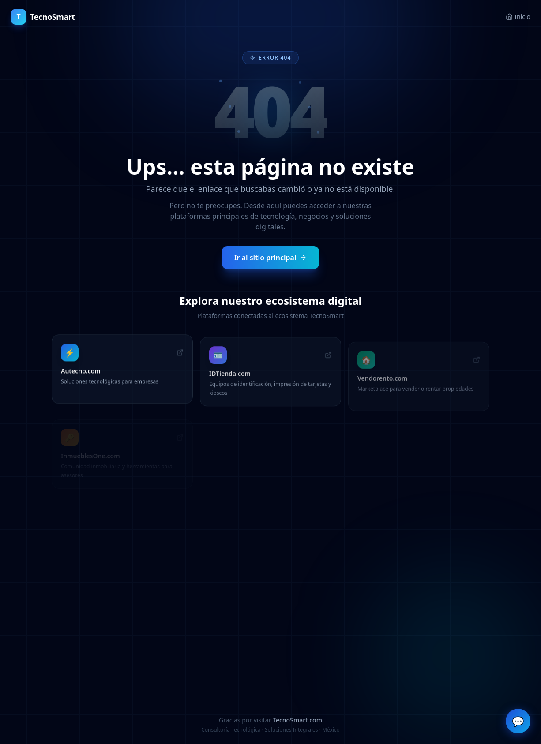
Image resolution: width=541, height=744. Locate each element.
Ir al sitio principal (270, 257)
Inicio (518, 16)
